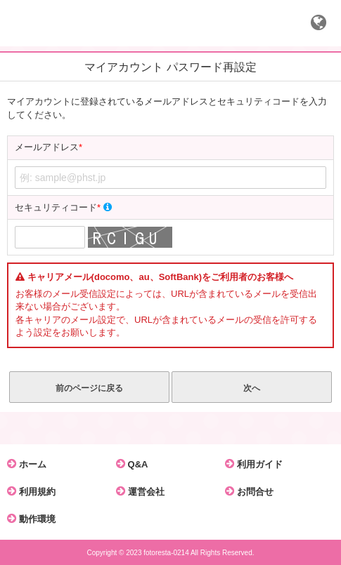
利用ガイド (257, 464)
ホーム (30, 464)
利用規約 (35, 491)
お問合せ (253, 491)
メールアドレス (48, 147)
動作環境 (35, 518)
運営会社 (144, 491)
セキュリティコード (63, 207)
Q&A (135, 464)
